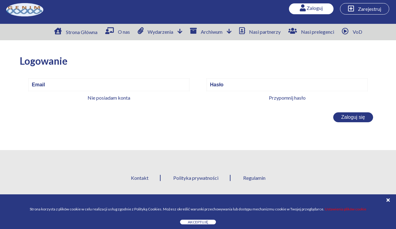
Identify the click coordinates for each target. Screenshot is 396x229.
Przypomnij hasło (287, 98)
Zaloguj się (353, 117)
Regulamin (254, 178)
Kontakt (139, 178)
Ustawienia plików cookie (345, 209)
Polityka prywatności (195, 178)
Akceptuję (198, 222)
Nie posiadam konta (109, 98)
